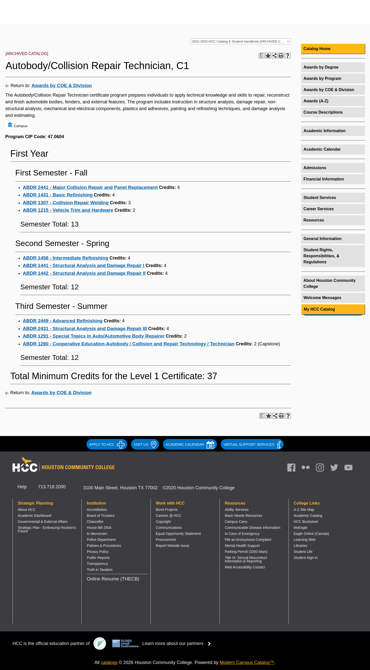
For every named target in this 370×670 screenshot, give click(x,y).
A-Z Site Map (304, 510)
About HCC (27, 510)
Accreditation (97, 510)
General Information (323, 239)
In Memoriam (97, 534)
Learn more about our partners (178, 643)
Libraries (300, 546)
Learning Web (305, 540)
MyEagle (300, 528)
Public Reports (98, 558)
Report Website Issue (172, 546)
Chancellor (95, 522)
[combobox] (241, 41)
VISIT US (145, 444)
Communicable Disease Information (252, 528)
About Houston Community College (330, 283)
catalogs (109, 662)
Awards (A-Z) (316, 101)
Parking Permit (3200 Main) (246, 552)
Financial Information (324, 179)
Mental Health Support (242, 546)
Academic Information (325, 131)
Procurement (166, 540)
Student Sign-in (306, 558)
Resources (314, 220)
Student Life (303, 552)
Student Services (320, 197)
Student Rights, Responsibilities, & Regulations (321, 256)
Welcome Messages (322, 298)
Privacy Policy (97, 552)
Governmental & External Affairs (43, 522)
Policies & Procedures (104, 546)
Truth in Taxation (99, 570)
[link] (322, 469)
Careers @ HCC (168, 516)
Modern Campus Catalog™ (247, 662)
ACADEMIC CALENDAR (190, 444)
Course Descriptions (323, 112)
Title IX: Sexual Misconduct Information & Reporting (246, 559)
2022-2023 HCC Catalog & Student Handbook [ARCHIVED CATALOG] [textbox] (241, 41)
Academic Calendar (322, 149)
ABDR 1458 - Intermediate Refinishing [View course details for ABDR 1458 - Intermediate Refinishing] (65, 258)
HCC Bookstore (306, 522)
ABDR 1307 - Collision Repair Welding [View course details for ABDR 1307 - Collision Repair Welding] (66, 202)
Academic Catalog (308, 516)
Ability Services (237, 510)
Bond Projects (167, 510)
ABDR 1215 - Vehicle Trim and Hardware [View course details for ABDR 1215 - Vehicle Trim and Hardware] (68, 210)
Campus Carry (236, 522)
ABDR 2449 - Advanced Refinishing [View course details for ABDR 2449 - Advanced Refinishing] (62, 320)
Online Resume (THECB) (113, 578)
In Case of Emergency (242, 534)
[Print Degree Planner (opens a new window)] (261, 55)
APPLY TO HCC (107, 444)
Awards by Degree (321, 67)
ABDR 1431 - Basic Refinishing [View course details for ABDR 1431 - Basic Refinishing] (58, 194)
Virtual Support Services (252, 444)
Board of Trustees (100, 516)
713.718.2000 (52, 486)
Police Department (101, 540)
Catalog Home (317, 49)
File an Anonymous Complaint (248, 540)
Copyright (163, 522)
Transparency (97, 564)
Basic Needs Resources (243, 516)
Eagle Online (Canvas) (311, 534)
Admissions (315, 168)
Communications (169, 528)
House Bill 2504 (99, 528)
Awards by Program (322, 78)
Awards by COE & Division (62, 85)
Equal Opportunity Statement (178, 534)
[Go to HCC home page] (64, 16)
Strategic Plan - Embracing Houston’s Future (47, 529)
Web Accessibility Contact (245, 567)
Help (22, 486)
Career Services (319, 209)
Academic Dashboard (34, 516)
